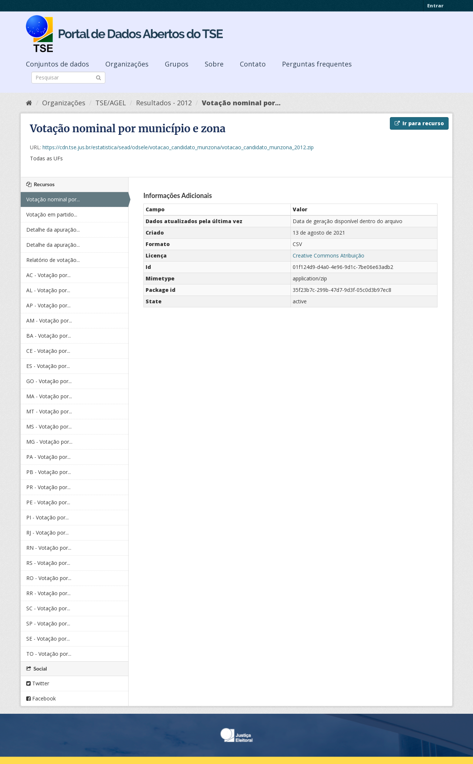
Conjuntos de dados (57, 63)
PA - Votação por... (48, 456)
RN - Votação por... (48, 547)
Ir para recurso (419, 123)
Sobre (214, 63)
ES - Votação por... (48, 365)
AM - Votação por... (49, 320)
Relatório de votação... (53, 259)
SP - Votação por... (48, 623)
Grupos (176, 63)
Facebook (41, 698)
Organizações (127, 63)
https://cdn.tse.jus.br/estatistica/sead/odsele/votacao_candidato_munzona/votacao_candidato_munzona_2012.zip (178, 147)
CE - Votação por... (48, 350)
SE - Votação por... (48, 638)
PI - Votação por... (47, 517)
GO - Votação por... (49, 381)
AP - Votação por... (48, 305)
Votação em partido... (51, 214)
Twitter (37, 683)
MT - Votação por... (49, 411)
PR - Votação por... (48, 487)
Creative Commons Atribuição (328, 255)
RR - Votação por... (48, 593)
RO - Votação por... (48, 577)
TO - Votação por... (48, 653)
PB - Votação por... (48, 471)
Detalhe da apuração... (53, 229)
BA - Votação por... (48, 335)
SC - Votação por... (48, 608)
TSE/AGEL (110, 102)
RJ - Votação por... (47, 532)
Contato (253, 63)
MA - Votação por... (49, 396)
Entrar (435, 5)
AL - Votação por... (48, 290)
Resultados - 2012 (164, 102)
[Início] (29, 102)
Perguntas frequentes (317, 63)
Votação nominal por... (241, 102)
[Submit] (98, 77)
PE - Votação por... (48, 502)
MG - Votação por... (49, 441)
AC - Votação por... (48, 275)
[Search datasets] (68, 77)
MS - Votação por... (49, 426)
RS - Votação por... (48, 562)
